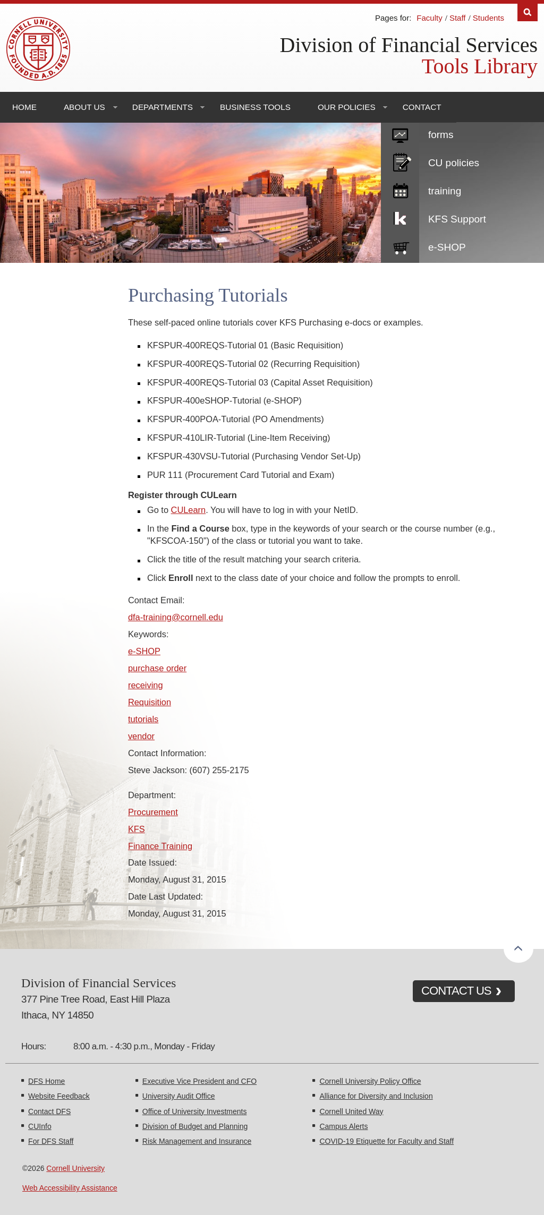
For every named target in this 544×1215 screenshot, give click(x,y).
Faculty (429, 17)
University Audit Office (178, 1096)
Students (488, 17)
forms (441, 134)
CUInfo (40, 1126)
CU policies (453, 162)
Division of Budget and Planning (195, 1126)
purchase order (157, 668)
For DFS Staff (50, 1141)
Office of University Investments (194, 1111)
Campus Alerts (343, 1126)
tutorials (143, 719)
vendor (141, 736)
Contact (422, 107)
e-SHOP (447, 247)
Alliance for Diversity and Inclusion (375, 1096)
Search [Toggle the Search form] (527, 12)
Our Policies (347, 107)
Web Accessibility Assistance (69, 1188)
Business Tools (255, 107)
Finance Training (160, 846)
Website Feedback (59, 1096)
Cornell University (75, 1168)
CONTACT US (456, 990)
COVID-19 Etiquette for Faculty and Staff (386, 1141)
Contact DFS (49, 1111)
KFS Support (457, 219)
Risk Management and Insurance (196, 1141)
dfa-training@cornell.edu (175, 617)
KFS (136, 829)
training (444, 190)
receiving (145, 685)
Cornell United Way (351, 1111)
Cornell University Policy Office (370, 1081)
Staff (457, 17)
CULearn (188, 510)
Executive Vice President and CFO (199, 1081)
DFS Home (46, 1081)
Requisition (149, 702)
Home (24, 107)
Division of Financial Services (409, 45)
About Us (84, 107)
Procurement (153, 812)
